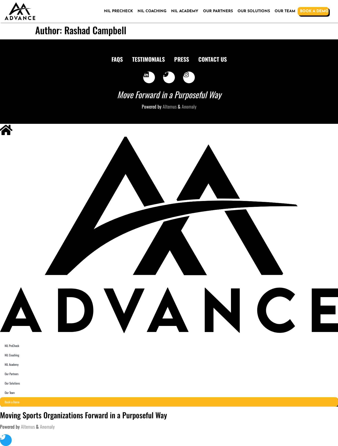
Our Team (285, 11)
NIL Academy (184, 11)
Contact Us (212, 59)
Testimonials (148, 59)
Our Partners (218, 11)
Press (181, 59)
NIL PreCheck (118, 11)
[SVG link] (20, 11)
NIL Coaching (152, 11)
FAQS (117, 59)
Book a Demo (314, 11)
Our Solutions (254, 11)
